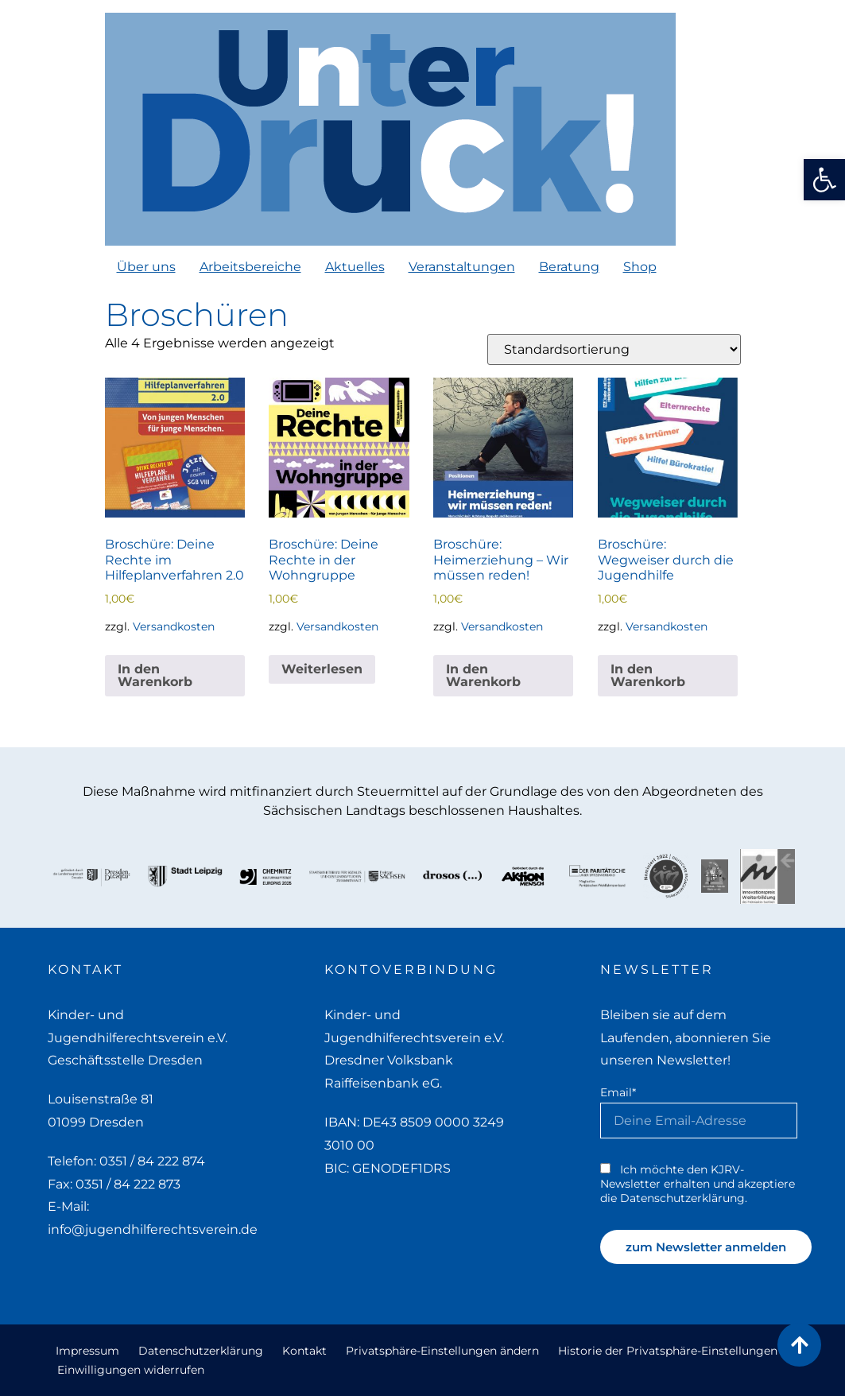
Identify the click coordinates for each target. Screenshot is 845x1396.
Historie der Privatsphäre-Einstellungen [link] (667, 1351)
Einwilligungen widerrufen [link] (130, 1370)
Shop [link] (640, 266)
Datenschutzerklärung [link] (200, 1351)
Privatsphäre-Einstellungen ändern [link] (442, 1351)
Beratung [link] (569, 266)
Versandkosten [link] (174, 626)
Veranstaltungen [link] (462, 266)
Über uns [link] (146, 266)
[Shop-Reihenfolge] (614, 349)
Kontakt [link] (304, 1351)
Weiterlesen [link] (321, 669)
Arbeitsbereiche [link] (250, 266)
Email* (618, 1092)
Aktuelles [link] (355, 266)
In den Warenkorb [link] (155, 675)
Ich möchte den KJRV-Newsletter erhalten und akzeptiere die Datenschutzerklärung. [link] (697, 1183)
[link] (824, 179)
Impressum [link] (87, 1351)
